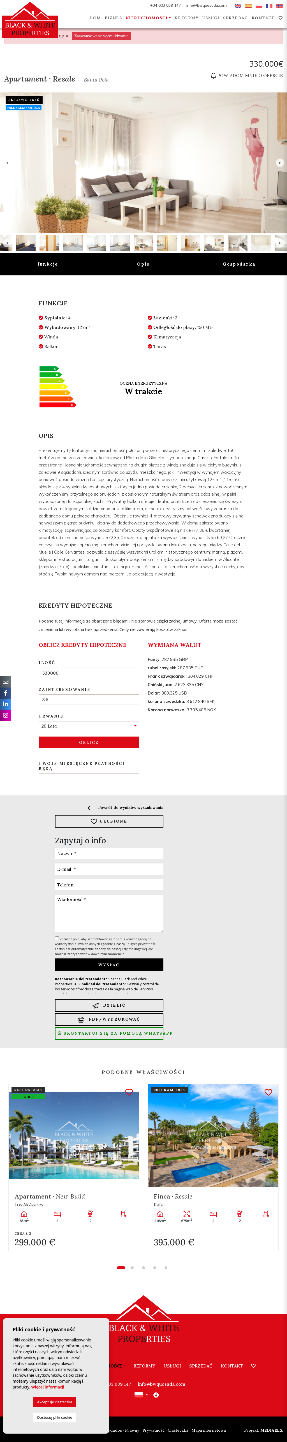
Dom (95, 17)
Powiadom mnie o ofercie (247, 75)
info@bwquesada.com (206, 5)
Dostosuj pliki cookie (54, 1417)
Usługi (210, 17)
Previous (7, 162)
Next (280, 162)
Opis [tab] (143, 264)
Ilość (47, 662)
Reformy (187, 17)
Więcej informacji (47, 1387)
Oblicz (89, 742)
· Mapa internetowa (207, 1430)
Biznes (113, 17)
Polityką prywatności (141, 944)
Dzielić (109, 1006)
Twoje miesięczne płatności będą (82, 766)
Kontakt (263, 17)
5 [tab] (166, 1267)
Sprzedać (235, 17)
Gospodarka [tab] (239, 264)
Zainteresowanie (65, 689)
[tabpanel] (73, 1167)
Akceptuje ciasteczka (54, 1401)
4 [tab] (154, 1267)
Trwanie (51, 716)
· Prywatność (152, 1430)
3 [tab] (143, 1267)
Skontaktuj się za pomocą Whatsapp (110, 1033)
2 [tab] (132, 1267)
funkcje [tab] (48, 264)
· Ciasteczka (177, 1430)
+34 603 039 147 (165, 5)
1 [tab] (121, 1267)
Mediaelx (263, 1430)
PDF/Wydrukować (109, 1020)
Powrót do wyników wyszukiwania (125, 807)
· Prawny (131, 1430)
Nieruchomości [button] (147, 17)
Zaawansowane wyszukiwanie (101, 35)
